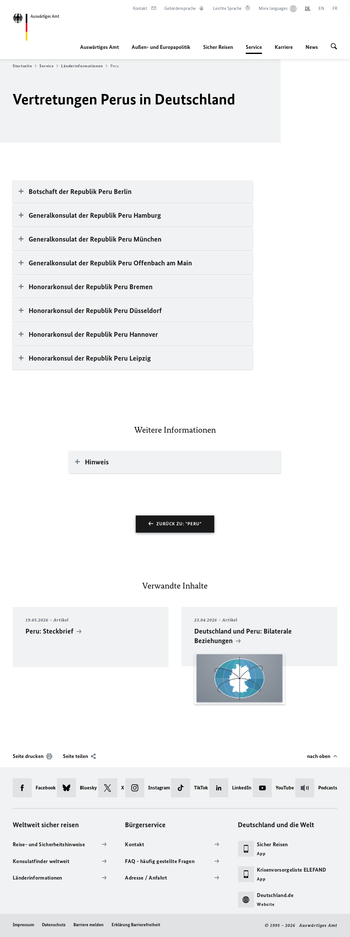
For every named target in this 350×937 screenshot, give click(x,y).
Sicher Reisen (218, 47)
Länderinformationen (84, 66)
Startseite (25, 66)
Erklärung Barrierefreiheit (136, 924)
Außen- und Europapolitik (161, 47)
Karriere (284, 47)
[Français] (335, 8)
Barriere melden (88, 924)
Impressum (23, 924)
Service (254, 47)
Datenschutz (53, 924)
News (311, 47)
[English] (321, 8)
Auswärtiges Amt (99, 47)
